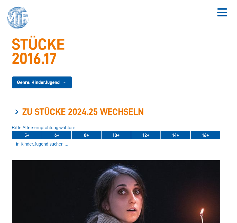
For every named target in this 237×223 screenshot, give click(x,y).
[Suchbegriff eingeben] (116, 144)
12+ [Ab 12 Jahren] (146, 135)
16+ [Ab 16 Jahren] (205, 135)
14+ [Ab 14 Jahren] (175, 135)
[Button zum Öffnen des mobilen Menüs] (222, 12)
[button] (20, 18)
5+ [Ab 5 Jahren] (26, 135)
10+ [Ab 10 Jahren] (116, 135)
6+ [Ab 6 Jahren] (56, 135)
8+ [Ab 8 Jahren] (86, 135)
